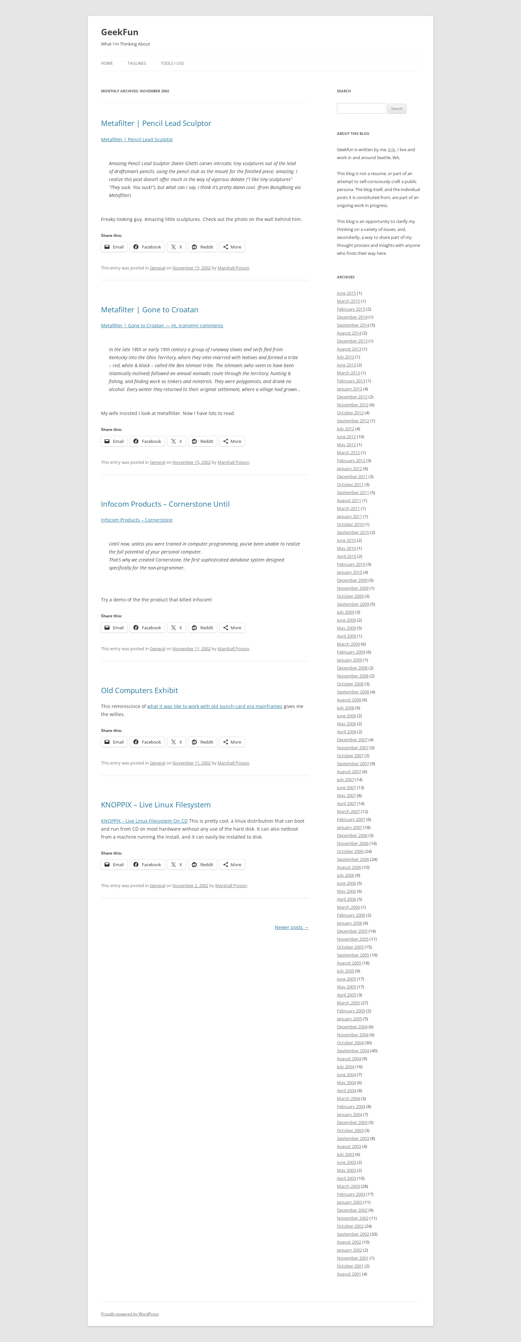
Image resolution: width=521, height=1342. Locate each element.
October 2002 (350, 1226)
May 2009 (346, 628)
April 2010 (346, 556)
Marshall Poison (233, 268)
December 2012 (352, 397)
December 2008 (352, 668)
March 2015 (348, 301)
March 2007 (348, 811)
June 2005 (346, 979)
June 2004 (346, 1075)
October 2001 (350, 1266)
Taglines (137, 63)
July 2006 (345, 875)
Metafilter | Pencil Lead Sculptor (156, 123)
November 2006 (352, 843)
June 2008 (346, 716)
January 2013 (349, 389)
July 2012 (345, 429)
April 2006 (346, 899)
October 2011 (350, 484)
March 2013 (348, 373)
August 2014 (349, 333)
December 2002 (352, 1210)
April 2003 (346, 1178)
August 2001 (349, 1274)
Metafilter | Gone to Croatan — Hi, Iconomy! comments (162, 325)
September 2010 (353, 532)
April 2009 (346, 636)
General (157, 268)
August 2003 (349, 1146)
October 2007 (350, 756)
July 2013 (345, 357)
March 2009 (348, 644)
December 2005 (352, 931)
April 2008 (346, 732)
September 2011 (353, 492)
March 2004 (348, 1098)
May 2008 (346, 724)
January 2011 (349, 516)
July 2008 (345, 708)
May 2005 (346, 987)
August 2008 (349, 700)
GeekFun (120, 32)
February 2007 (351, 819)
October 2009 (350, 596)
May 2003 (346, 1170)
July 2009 (345, 612)
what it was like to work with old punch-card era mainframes (214, 706)
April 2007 (346, 803)
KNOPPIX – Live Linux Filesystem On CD (144, 821)
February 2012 (351, 461)
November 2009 (352, 588)
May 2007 (346, 795)
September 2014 (353, 325)
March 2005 (348, 1003)
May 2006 (346, 891)
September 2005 (353, 955)
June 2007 (346, 787)
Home (107, 63)
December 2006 (352, 835)
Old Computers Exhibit (139, 690)
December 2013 (352, 341)
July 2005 (345, 971)
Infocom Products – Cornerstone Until (165, 504)
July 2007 (345, 779)
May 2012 (346, 445)
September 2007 (353, 764)
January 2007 (349, 827)
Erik (391, 150)
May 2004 (346, 1082)
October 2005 (350, 947)
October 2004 (350, 1043)
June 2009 (346, 620)
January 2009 (349, 660)
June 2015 (346, 293)
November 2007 (352, 748)
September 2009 (353, 604)
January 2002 (349, 1250)
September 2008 (353, 692)
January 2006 (349, 923)
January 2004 (349, 1114)
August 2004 (349, 1059)
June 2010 (346, 540)
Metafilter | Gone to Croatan (150, 309)
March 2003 (348, 1186)
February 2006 (351, 915)
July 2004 (345, 1067)
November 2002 (352, 1218)
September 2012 (353, 421)
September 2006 (353, 859)
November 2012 (352, 405)
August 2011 (349, 500)
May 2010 (346, 548)
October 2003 (350, 1130)
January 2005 (349, 1019)
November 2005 (352, 939)
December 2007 (352, 740)
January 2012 (349, 468)
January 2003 (349, 1202)
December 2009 (352, 580)
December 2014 (352, 317)
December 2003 (352, 1122)
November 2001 (352, 1258)
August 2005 (349, 963)
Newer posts (292, 927)
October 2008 (350, 684)
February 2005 (351, 1011)
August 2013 (349, 349)
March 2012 (348, 453)
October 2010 (350, 524)
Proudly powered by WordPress (130, 1314)
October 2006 (350, 851)
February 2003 (351, 1194)
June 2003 (346, 1162)
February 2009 (351, 652)
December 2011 (352, 476)
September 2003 (353, 1138)
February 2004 (351, 1106)
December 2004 (352, 1027)
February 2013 (351, 381)
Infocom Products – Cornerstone (136, 520)
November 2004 (352, 1035)
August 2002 (349, 1242)
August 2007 (349, 771)
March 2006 (348, 907)
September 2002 (353, 1234)
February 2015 (351, 309)
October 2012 (350, 413)
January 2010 (349, 572)
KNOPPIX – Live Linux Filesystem (156, 804)
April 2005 (346, 995)
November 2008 (352, 676)
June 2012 (346, 437)
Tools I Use (172, 63)
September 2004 (353, 1051)
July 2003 (345, 1154)
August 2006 (349, 867)
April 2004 (346, 1090)
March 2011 (348, 508)
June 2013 (346, 365)
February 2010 (351, 564)
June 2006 (346, 883)
